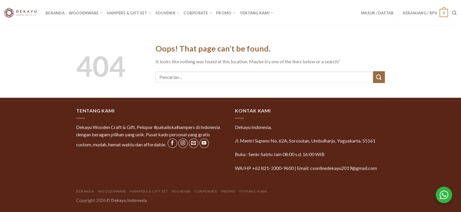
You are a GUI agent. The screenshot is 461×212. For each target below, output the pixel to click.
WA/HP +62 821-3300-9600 (264, 168)
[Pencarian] (454, 13)
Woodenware (86, 13)
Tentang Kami (257, 13)
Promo (225, 13)
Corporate (197, 13)
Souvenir (167, 13)
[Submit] (379, 77)
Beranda (55, 13)
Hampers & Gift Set (129, 13)
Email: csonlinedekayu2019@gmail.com (337, 168)
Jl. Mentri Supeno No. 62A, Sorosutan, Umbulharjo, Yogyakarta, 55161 (305, 140)
